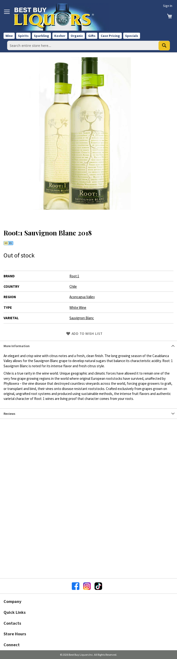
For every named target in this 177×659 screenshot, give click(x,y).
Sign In (167, 6)
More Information (17, 346)
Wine (9, 36)
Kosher (59, 36)
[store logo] (61, 17)
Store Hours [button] (15, 634)
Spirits (23, 36)
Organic (77, 36)
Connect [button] (12, 644)
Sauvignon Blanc (81, 318)
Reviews (9, 413)
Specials (131, 36)
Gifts (91, 36)
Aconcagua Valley (82, 297)
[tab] (88, 346)
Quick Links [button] (15, 612)
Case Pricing (110, 36)
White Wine (77, 307)
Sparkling (41, 36)
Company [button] (12, 601)
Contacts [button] (12, 623)
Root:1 (74, 276)
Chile (73, 286)
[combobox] (88, 45)
